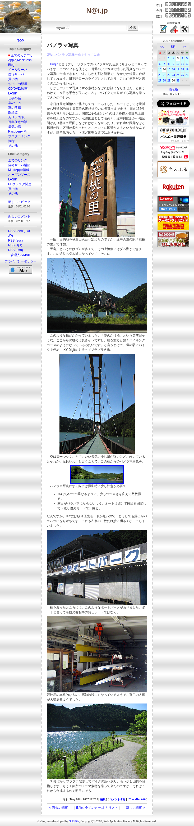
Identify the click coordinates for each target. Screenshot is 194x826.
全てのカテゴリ (22, 55)
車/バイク (15, 103)
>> (185, 47)
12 (187, 63)
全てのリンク (17, 160)
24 (178, 75)
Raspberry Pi (17, 131)
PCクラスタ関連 (20, 184)
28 (164, 80)
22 (168, 75)
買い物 (13, 79)
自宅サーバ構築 (19, 165)
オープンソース (19, 174)
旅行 (11, 141)
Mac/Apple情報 (19, 170)
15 (168, 69)
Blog (11, 65)
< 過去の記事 (58, 808)
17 (178, 69)
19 (187, 69)
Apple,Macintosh (20, 60)
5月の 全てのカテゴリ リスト (97, 808)
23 (173, 75)
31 (178, 80)
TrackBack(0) (137, 799)
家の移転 (14, 108)
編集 (102, 799)
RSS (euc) (15, 240)
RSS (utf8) (15, 250)
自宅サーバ (16, 74)
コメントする (117, 799)
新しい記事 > (135, 808)
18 (182, 69)
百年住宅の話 (17, 122)
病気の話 (14, 127)
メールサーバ (17, 69)
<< (162, 47)
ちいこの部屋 (17, 84)
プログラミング (19, 136)
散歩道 (13, 112)
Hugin (54, 64)
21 (164, 75)
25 (182, 75)
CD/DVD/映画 (17, 88)
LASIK (12, 93)
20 (159, 75)
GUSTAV (74, 821)
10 (178, 63)
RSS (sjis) (15, 245)
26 (187, 75)
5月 (173, 47)
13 (159, 69)
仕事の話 (14, 98)
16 (173, 69)
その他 (13, 146)
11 (182, 63)
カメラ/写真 (16, 117)
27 (159, 80)
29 (168, 80)
